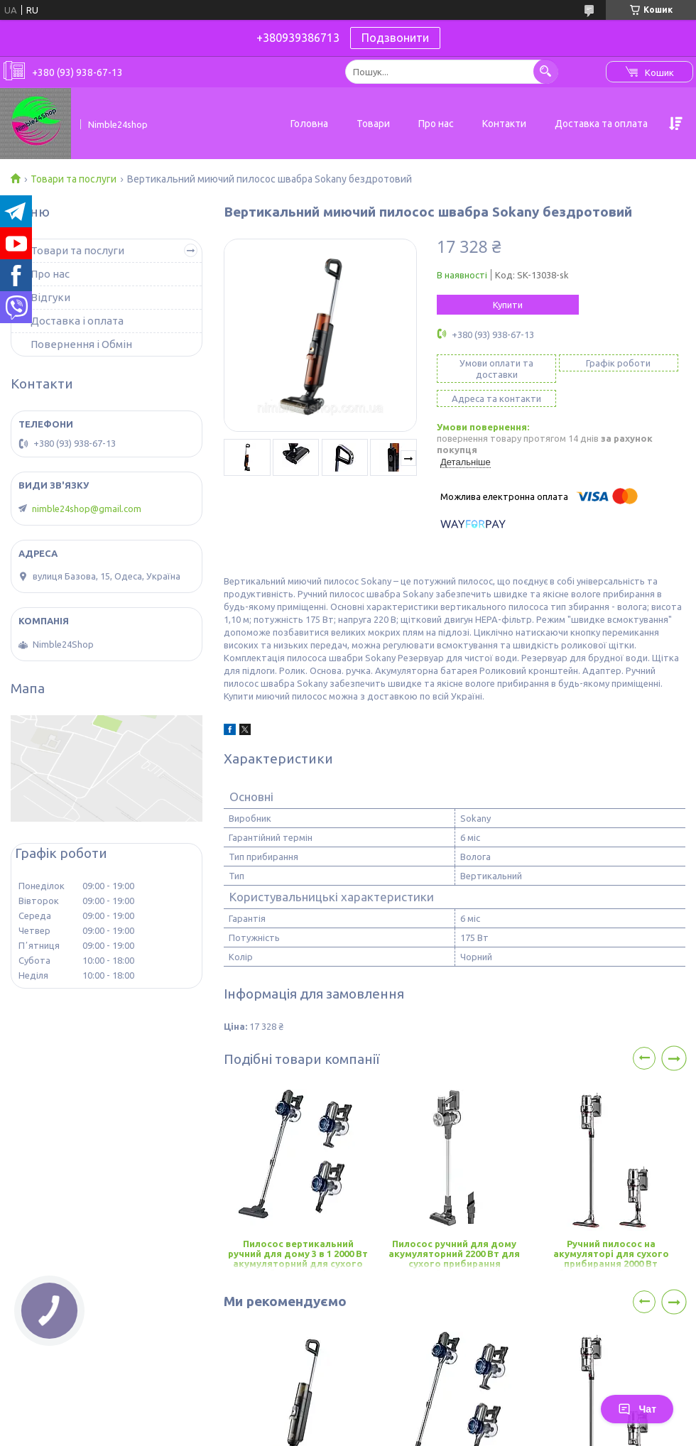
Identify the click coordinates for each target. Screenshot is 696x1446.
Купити (508, 305)
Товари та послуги (73, 179)
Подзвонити (395, 37)
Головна (309, 123)
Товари (373, 123)
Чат (637, 1409)
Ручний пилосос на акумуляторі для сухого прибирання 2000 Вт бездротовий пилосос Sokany (611, 1255)
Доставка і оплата (77, 321)
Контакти (504, 123)
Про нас (436, 123)
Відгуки (50, 297)
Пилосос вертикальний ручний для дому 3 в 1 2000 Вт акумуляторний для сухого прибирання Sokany (298, 1255)
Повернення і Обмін (81, 344)
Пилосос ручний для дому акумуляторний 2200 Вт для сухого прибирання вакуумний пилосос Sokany (454, 1255)
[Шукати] (545, 71)
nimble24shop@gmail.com (86, 508)
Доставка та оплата (601, 123)
